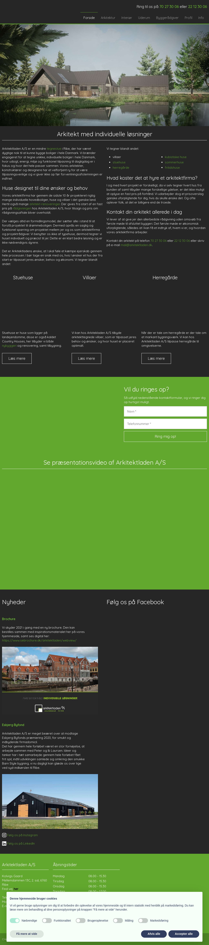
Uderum (144, 18)
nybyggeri (9, 346)
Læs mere (16, 358)
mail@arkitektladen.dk (136, 245)
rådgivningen (22, 208)
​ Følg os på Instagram (20, 835)
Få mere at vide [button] (26, 933)
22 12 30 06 (182, 241)
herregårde (121, 167)
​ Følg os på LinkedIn (18, 843)
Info (201, 18)
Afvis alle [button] (154, 933)
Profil (188, 18)
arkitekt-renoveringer (44, 204)
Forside (89, 18)
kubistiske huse (176, 157)
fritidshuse (172, 167)
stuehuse (119, 162)
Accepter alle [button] (184, 933)
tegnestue (54, 149)
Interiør (126, 18)
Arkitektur (108, 18)
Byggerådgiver (167, 18)
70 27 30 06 (158, 241)
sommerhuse (174, 162)
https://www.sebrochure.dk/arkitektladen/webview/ (39, 640)
